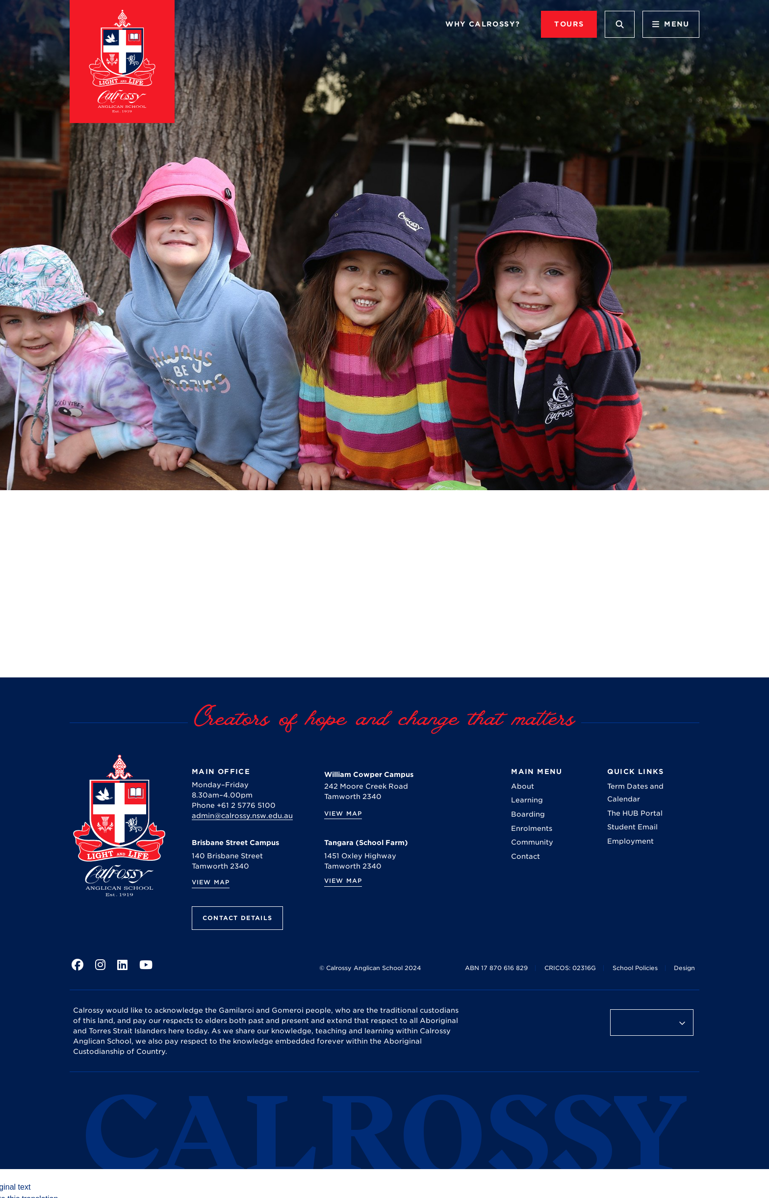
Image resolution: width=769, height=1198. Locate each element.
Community (532, 842)
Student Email (632, 827)
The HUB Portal (635, 813)
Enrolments (531, 828)
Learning (527, 800)
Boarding (528, 814)
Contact (525, 856)
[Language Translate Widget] (651, 1022)
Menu (671, 24)
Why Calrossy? (482, 24)
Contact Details (238, 918)
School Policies (635, 968)
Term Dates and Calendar (635, 792)
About (522, 786)
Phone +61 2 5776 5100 (234, 805)
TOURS (569, 24)
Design (684, 968)
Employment (630, 841)
